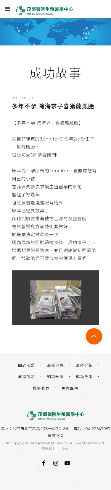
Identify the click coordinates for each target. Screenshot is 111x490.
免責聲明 (70, 388)
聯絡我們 (41, 388)
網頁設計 (48, 448)
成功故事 (84, 376)
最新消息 (55, 365)
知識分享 (55, 376)
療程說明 (26, 376)
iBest (65, 448)
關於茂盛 (26, 365)
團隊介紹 (84, 365)
